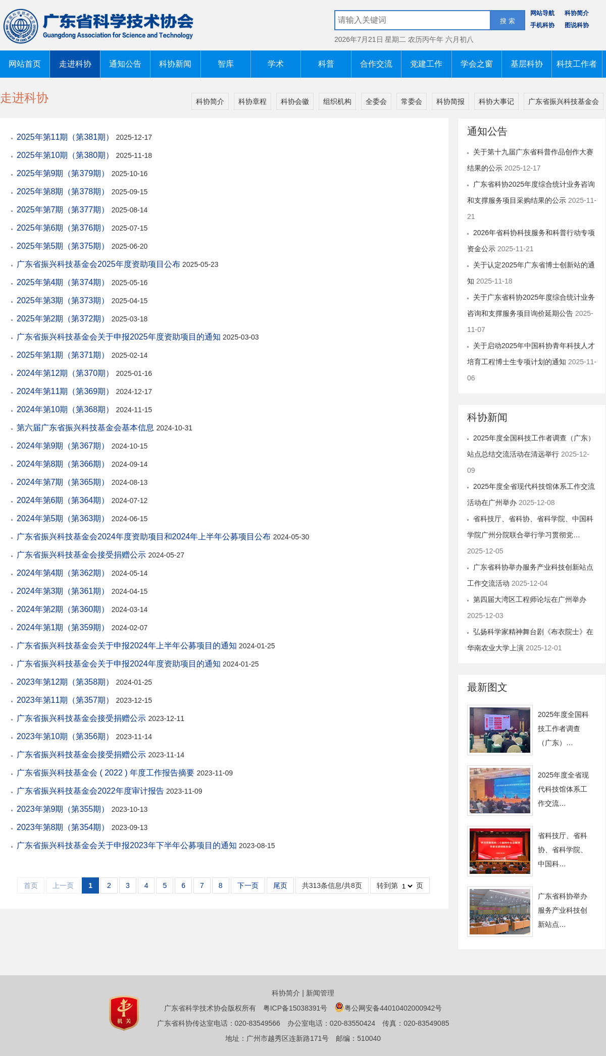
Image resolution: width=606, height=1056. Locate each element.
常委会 (411, 101)
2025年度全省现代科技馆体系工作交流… (563, 789)
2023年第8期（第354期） (64, 827)
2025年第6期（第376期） (64, 228)
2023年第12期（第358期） (66, 682)
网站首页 (25, 64)
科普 (326, 64)
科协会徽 (295, 101)
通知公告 (125, 64)
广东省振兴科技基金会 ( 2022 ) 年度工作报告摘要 (106, 772)
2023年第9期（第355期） (64, 809)
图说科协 (577, 25)
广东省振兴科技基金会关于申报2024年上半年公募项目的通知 (128, 645)
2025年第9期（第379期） (64, 173)
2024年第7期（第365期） (64, 482)
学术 (276, 64)
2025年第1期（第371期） (64, 355)
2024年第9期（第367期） (64, 445)
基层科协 (527, 64)
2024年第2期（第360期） (64, 609)
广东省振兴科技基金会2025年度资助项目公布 (99, 264)
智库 (226, 64)
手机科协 (542, 25)
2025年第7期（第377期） (64, 209)
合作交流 (376, 64)
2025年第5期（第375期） (64, 246)
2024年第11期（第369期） (66, 391)
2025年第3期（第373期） (64, 300)
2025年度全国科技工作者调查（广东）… (563, 728)
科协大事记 (496, 101)
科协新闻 (175, 64)
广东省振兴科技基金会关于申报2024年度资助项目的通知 (120, 663)
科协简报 (450, 101)
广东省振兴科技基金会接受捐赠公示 (82, 554)
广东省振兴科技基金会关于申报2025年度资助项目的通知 (120, 336)
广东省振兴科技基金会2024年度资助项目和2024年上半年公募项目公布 (145, 536)
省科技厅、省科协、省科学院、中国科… (562, 849)
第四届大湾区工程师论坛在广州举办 (529, 599)
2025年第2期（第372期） (64, 318)
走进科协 (75, 64)
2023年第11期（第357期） (66, 700)
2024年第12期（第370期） (66, 373)
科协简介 (577, 13)
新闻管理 (320, 993)
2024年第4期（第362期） (64, 573)
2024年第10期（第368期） (66, 409)
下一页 (248, 885)
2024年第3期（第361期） (64, 591)
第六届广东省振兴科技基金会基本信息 (86, 427)
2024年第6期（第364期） (64, 500)
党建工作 (426, 64)
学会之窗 (477, 64)
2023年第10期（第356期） (66, 736)
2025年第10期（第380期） (66, 155)
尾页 (280, 885)
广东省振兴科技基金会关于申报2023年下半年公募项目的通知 (128, 845)
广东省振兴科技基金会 (563, 101)
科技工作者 (577, 64)
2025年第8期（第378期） (64, 191)
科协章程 (252, 101)
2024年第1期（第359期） (64, 627)
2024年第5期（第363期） (64, 518)
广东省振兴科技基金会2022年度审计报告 (91, 791)
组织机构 (337, 101)
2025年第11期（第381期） (66, 137)
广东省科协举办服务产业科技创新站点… (562, 910)
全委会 (376, 101)
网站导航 (542, 13)
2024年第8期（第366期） (64, 464)
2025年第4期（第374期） (64, 282)
